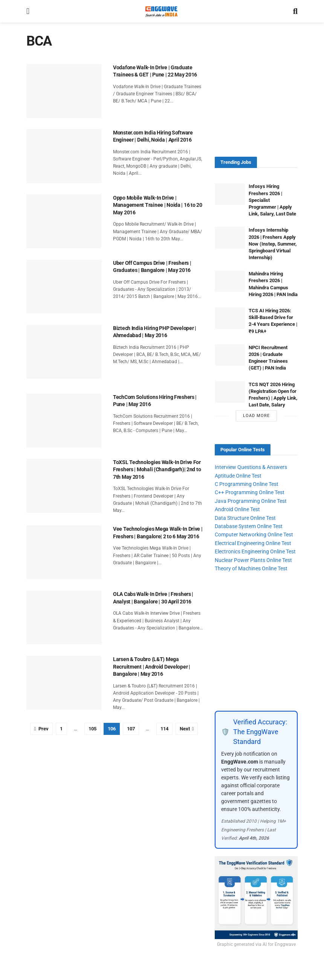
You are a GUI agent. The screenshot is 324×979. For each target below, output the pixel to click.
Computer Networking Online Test (254, 535)
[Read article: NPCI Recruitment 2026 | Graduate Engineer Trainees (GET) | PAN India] (230, 355)
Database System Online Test (249, 526)
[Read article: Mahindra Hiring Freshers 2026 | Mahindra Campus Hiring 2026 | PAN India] (230, 281)
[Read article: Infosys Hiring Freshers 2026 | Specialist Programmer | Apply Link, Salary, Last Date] (230, 194)
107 (131, 729)
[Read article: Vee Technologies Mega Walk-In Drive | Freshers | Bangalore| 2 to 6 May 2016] (64, 552)
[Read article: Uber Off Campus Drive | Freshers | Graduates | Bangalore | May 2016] (64, 286)
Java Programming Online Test (251, 501)
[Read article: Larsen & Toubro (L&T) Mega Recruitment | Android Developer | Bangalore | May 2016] (64, 683)
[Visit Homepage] (161, 11)
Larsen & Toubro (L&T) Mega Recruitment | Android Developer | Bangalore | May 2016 (151, 666)
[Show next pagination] (187, 729)
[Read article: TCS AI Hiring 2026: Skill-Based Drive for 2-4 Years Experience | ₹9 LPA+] (230, 318)
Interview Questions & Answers (251, 467)
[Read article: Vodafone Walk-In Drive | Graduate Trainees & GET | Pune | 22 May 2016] (64, 91)
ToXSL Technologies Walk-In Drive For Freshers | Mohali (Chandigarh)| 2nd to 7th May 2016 (157, 469)
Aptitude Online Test (238, 476)
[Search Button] (295, 11)
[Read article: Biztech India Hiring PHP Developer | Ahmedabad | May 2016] (64, 352)
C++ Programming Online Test (249, 492)
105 (92, 729)
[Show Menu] (27, 11)
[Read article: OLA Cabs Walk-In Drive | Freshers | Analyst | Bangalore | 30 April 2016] (64, 618)
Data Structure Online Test (245, 518)
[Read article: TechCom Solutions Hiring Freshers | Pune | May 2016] (64, 420)
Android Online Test (237, 509)
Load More (256, 415)
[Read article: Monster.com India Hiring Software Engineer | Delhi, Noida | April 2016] (64, 156)
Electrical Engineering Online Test (253, 543)
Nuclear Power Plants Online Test (253, 560)
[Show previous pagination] (41, 729)
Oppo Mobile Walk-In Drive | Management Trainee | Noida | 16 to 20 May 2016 (157, 205)
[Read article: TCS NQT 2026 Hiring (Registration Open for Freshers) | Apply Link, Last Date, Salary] (230, 392)
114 (164, 729)
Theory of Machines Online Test (251, 568)
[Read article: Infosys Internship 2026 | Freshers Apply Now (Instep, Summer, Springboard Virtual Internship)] (230, 237)
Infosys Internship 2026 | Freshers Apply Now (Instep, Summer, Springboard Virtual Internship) (272, 243)
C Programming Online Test (246, 484)
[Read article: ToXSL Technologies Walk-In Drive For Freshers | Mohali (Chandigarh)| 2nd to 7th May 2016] (64, 486)
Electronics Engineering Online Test (255, 551)
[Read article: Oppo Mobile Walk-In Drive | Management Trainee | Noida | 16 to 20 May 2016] (64, 221)
